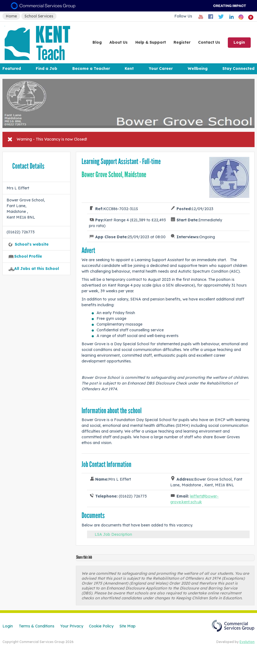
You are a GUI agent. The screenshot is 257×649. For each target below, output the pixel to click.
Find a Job (46, 68)
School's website (32, 244)
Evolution (247, 642)
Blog (97, 42)
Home (11, 16)
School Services (39, 16)
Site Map (127, 626)
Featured (11, 68)
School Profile (28, 256)
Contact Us (209, 42)
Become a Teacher (91, 68)
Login (239, 42)
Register (182, 42)
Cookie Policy (101, 626)
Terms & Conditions (36, 626)
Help (150, 42)
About (118, 42)
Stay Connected (238, 68)
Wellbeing (198, 68)
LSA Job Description (113, 534)
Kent (129, 68)
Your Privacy (71, 626)
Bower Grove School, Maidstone (114, 174)
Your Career (161, 68)
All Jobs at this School (36, 268)
